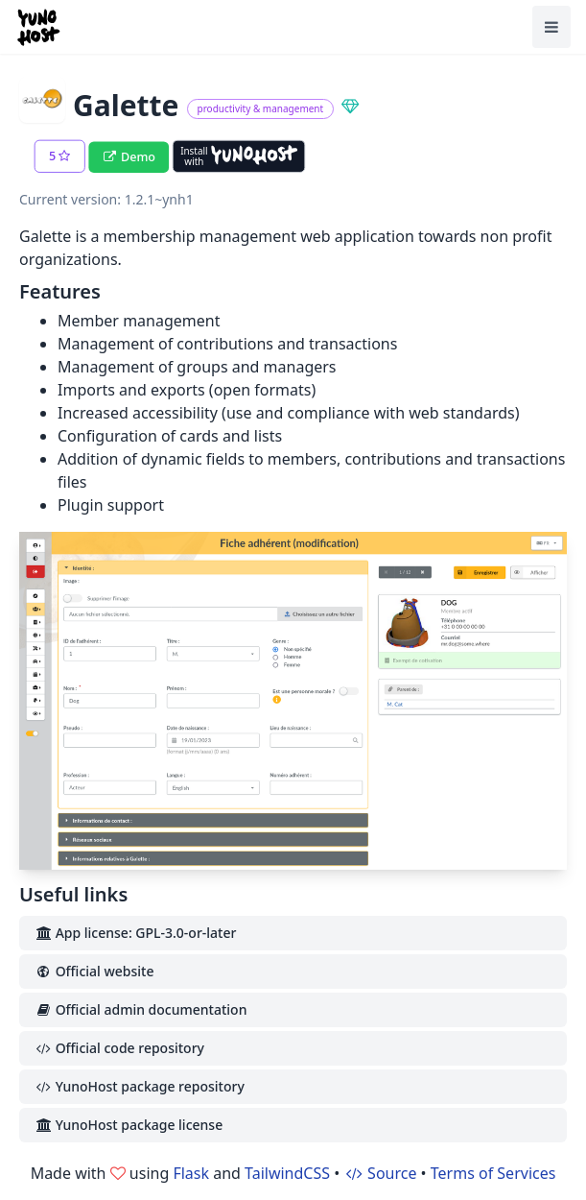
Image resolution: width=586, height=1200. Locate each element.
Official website (94, 971)
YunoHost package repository (140, 1086)
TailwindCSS (287, 1173)
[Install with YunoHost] (239, 156)
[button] (60, 156)
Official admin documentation (140, 1009)
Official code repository (119, 1048)
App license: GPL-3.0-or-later (135, 933)
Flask (191, 1173)
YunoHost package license (129, 1125)
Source (379, 1173)
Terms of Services (493, 1173)
